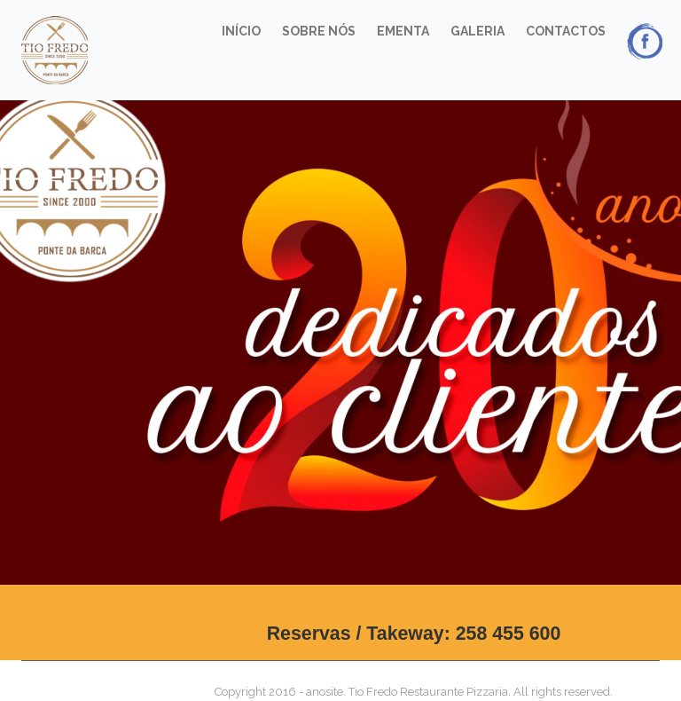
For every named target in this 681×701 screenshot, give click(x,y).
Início (241, 31)
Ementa (403, 31)
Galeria (477, 31)
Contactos (566, 31)
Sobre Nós (319, 31)
